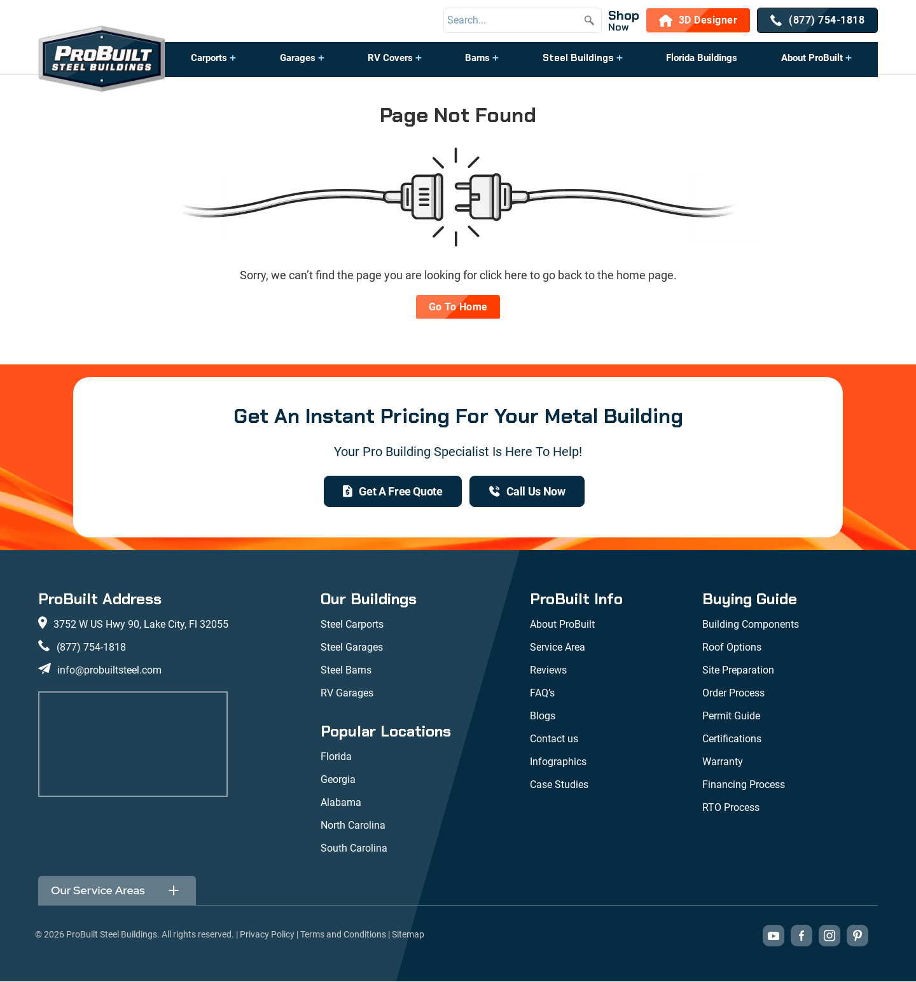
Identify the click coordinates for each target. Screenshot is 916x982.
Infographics (558, 762)
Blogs (542, 716)
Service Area (557, 648)
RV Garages (347, 694)
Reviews (548, 671)
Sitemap (408, 935)
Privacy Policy (267, 935)
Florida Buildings (701, 58)
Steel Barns (346, 671)
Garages (298, 58)
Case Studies (559, 785)
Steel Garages (352, 648)
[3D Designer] (698, 20)
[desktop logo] (101, 60)
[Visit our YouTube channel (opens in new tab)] (773, 936)
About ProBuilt (812, 58)
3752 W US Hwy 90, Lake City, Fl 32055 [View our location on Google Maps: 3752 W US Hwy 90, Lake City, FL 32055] (140, 625)
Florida (336, 757)
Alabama (341, 803)
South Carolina (354, 849)
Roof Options (731, 648)
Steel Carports (352, 625)
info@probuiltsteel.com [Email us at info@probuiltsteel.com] (109, 671)
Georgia (338, 780)
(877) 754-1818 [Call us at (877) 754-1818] (91, 648)
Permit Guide (731, 716)
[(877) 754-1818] (817, 20)
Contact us (554, 739)
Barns (477, 58)
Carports (209, 58)
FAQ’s (542, 694)
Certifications (731, 739)
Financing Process (743, 785)
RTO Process (731, 808)
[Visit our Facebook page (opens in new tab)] (801, 936)
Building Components (750, 625)
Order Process (733, 694)
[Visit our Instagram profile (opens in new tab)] (829, 936)
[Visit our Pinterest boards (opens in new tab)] (857, 936)
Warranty (722, 762)
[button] (213, 64)
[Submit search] (589, 20)
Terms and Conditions (343, 935)
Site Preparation (738, 671)
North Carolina (353, 826)
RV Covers (390, 58)
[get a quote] (392, 492)
